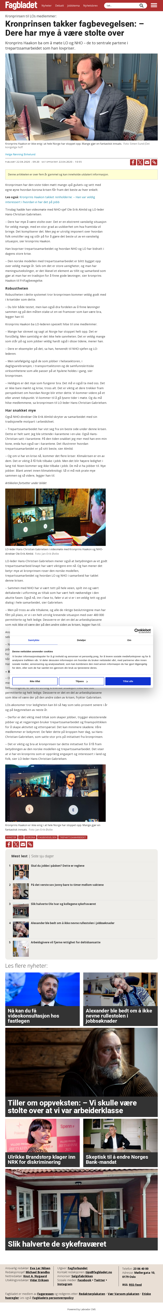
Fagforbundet (78, 1268)
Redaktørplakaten (92, 1294)
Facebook (84, 1280)
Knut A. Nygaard (35, 1276)
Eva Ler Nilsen (40, 1268)
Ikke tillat (35, 681)
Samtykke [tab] (33, 640)
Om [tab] (129, 640)
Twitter (99, 1280)
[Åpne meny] (154, 5)
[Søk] (141, 5)
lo (20, 837)
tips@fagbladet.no (98, 1272)
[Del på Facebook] (133, 162)
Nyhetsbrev (90, 5)
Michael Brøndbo (38, 1272)
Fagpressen (45, 1294)
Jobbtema (73, 5)
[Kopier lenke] (154, 162)
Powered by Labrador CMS (81, 1309)
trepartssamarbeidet (73, 837)
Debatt (59, 5)
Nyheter (47, 5)
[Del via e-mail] (147, 162)
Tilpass (82, 681)
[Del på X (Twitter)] (140, 162)
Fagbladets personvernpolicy (53, 1298)
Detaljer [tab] (81, 640)
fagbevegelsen (47, 837)
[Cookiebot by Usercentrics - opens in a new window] (137, 631)
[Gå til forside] (21, 5)
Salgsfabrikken (82, 1276)
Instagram (64, 1284)
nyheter (11, 837)
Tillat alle (128, 681)
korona (30, 837)
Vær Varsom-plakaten (123, 1294)
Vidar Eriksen (39, 1280)
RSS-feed (135, 1285)
